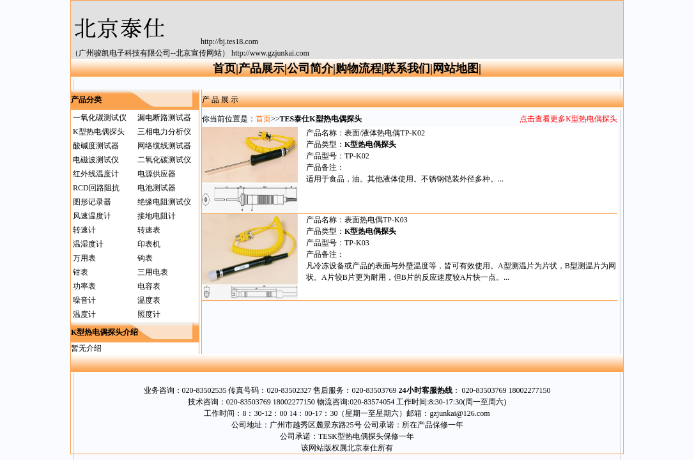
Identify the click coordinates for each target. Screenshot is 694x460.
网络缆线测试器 (164, 145)
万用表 (84, 258)
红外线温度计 (96, 173)
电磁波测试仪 (96, 159)
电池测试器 (156, 187)
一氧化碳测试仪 (100, 117)
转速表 (148, 230)
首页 (224, 68)
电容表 (148, 286)
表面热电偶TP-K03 (376, 219)
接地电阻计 (156, 215)
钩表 (145, 258)
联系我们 (407, 68)
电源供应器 (156, 173)
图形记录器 (92, 201)
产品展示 (261, 68)
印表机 (148, 244)
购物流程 (358, 68)
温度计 (84, 314)
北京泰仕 (362, 447)
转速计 (84, 230)
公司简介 (310, 68)
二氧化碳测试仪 (164, 159)
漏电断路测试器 (164, 117)
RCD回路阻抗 (96, 187)
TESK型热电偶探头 (350, 436)
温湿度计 (88, 244)
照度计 (148, 314)
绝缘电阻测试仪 (164, 201)
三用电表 (152, 272)
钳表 (80, 272)
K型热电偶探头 (99, 131)
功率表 (84, 286)
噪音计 (84, 300)
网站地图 (456, 68)
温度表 (148, 300)
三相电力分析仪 (164, 131)
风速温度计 (92, 215)
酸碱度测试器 (96, 145)
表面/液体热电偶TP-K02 (384, 132)
